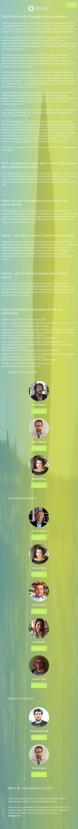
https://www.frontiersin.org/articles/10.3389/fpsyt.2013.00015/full (28, 360)
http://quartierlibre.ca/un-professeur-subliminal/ (20, 366)
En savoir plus (39, 411)
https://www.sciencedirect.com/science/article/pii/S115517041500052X (30, 350)
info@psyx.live (14, 816)
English (71, 5)
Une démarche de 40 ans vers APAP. (31, 319)
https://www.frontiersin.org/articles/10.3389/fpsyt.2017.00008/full (28, 338)
